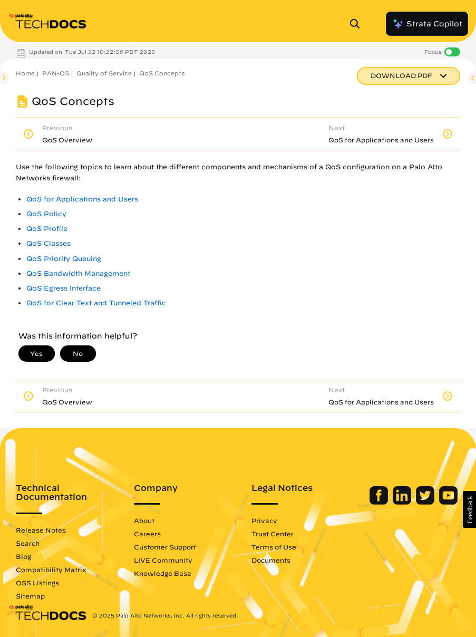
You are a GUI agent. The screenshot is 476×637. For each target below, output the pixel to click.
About (144, 520)
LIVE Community (163, 560)
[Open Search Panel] (358, 23)
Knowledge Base (162, 573)
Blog (23, 556)
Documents (270, 560)
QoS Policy (46, 214)
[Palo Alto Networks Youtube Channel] (448, 502)
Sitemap (30, 596)
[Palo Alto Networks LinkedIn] (403, 502)
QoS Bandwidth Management (78, 273)
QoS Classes (48, 243)
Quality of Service (104, 73)
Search (28, 543)
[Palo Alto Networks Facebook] (380, 502)
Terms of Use (273, 547)
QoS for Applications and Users (82, 199)
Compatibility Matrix (51, 569)
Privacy (264, 520)
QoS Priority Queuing (63, 259)
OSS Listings (37, 582)
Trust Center (272, 533)
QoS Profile (46, 229)
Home (25, 73)
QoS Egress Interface (63, 288)
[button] (469, 509)
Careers (147, 533)
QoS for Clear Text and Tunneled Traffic (96, 303)
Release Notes (41, 530)
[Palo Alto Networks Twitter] (426, 502)
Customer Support (165, 547)
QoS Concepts (161, 73)
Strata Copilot (427, 23)
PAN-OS (55, 73)
